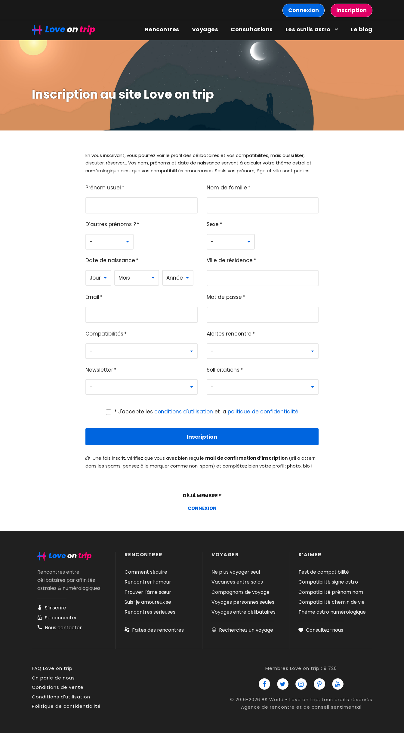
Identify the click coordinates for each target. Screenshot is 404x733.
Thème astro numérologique (332, 612)
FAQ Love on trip (52, 668)
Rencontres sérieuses (150, 612)
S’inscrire (51, 607)
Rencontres (162, 29)
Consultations (252, 29)
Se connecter (57, 617)
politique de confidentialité (263, 411)
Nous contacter (59, 627)
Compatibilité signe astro (328, 581)
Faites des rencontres (154, 630)
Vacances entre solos (237, 581)
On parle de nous (53, 678)
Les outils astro (308, 29)
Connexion (202, 508)
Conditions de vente (58, 687)
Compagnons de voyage (240, 592)
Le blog (361, 29)
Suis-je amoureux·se (148, 602)
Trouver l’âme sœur (148, 592)
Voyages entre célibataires (243, 612)
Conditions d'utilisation (61, 697)
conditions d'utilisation (183, 411)
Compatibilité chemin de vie (331, 602)
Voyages (205, 29)
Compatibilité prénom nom (330, 592)
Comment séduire (146, 572)
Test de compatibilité (323, 572)
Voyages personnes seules (242, 602)
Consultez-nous (320, 630)
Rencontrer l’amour (148, 581)
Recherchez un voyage (242, 630)
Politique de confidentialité (66, 706)
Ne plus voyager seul (235, 572)
